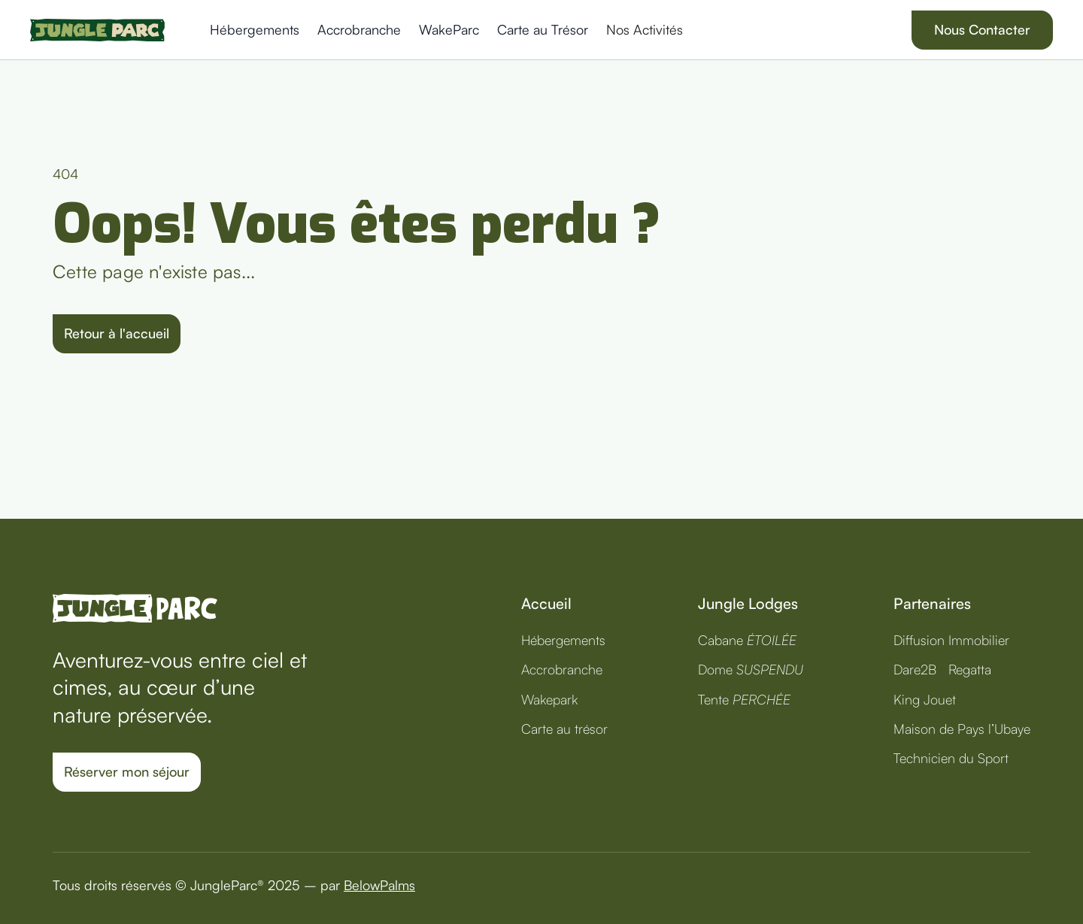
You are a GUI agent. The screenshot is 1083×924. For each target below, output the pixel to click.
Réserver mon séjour (127, 771)
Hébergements (254, 29)
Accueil (546, 603)
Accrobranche (359, 29)
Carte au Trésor (542, 29)
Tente (744, 699)
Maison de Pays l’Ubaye (961, 728)
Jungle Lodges (748, 603)
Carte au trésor (564, 728)
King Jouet (924, 699)
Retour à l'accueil (116, 333)
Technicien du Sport (951, 758)
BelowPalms (379, 885)
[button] (647, 29)
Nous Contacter (982, 29)
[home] (97, 30)
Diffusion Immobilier (951, 640)
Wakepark (549, 699)
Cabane (747, 640)
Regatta (969, 669)
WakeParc (449, 29)
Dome (750, 669)
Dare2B (914, 669)
